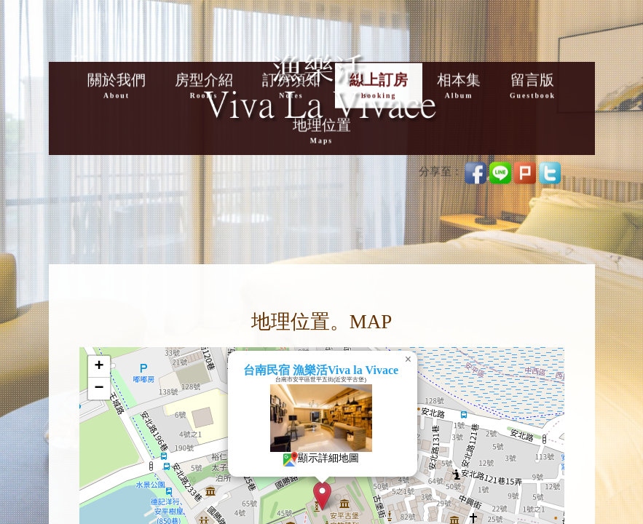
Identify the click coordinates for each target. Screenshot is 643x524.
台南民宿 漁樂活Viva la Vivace (344, 370)
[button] (345, 496)
